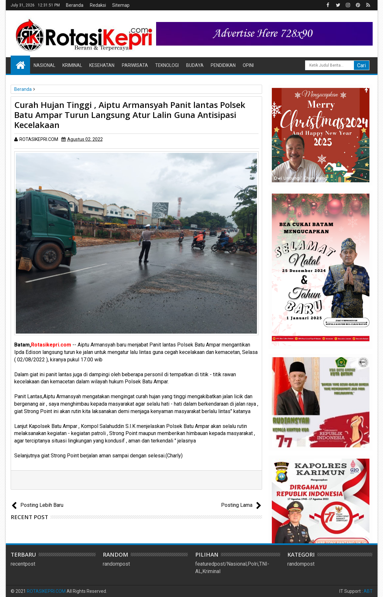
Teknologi (167, 65)
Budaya (195, 65)
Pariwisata (135, 65)
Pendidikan (223, 65)
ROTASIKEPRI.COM (46, 591)
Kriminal (72, 65)
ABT (368, 591)
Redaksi (98, 5)
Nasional (44, 65)
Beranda (74, 5)
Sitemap (121, 5)
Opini (248, 65)
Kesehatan (101, 65)
